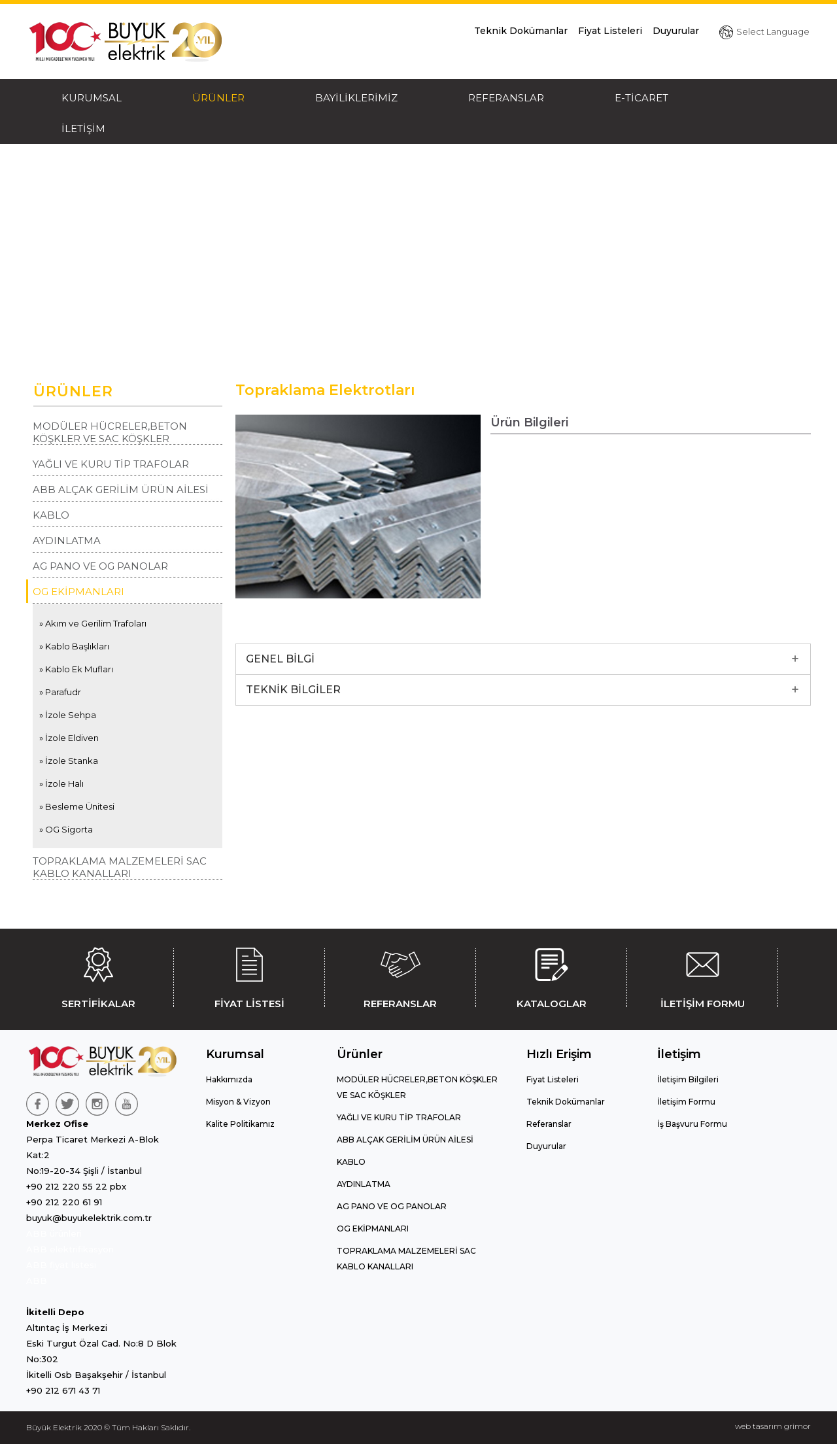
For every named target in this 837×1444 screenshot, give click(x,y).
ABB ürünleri (54, 1233)
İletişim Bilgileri (688, 1079)
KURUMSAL (91, 98)
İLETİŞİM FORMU (702, 976)
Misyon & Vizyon (238, 1102)
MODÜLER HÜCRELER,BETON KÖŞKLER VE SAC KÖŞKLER (110, 432)
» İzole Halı (61, 783)
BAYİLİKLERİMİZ (356, 98)
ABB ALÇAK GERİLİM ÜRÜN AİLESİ (121, 489)
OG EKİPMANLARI (78, 591)
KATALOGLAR (551, 976)
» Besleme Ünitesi (76, 806)
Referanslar (549, 1124)
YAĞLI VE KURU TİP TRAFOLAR (111, 464)
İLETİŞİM (83, 128)
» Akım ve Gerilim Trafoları (92, 623)
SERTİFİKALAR (98, 976)
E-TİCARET (641, 98)
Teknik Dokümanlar (521, 31)
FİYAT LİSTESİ (249, 976)
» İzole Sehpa (67, 715)
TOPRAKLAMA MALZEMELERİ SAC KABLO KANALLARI (120, 867)
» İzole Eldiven (69, 737)
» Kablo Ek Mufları (76, 669)
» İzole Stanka (68, 760)
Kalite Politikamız (240, 1124)
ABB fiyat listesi (61, 1265)
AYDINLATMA (67, 540)
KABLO (51, 515)
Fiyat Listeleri (610, 31)
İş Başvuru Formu (692, 1124)
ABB (36, 1280)
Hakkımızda (229, 1079)
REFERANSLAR (506, 98)
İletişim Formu (686, 1102)
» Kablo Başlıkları (74, 646)
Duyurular (676, 31)
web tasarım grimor (773, 1426)
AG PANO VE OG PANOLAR (100, 566)
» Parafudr (60, 692)
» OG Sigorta (66, 829)
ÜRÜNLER (218, 98)
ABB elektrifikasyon (70, 1249)
